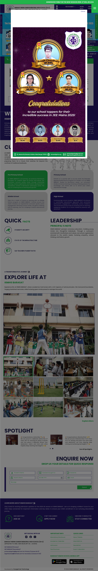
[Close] (83, 11)
